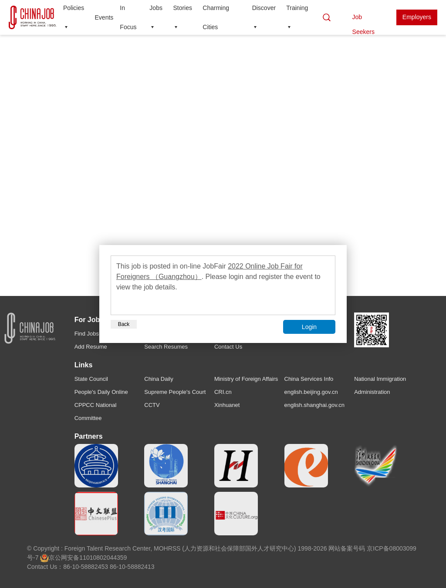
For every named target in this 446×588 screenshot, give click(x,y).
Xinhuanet (227, 405)
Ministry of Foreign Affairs (246, 379)
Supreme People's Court (175, 392)
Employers (416, 16)
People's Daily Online (101, 392)
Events (104, 17)
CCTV (151, 405)
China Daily (158, 379)
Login (309, 326)
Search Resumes (166, 346)
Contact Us (228, 346)
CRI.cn (223, 392)
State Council (91, 379)
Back (124, 324)
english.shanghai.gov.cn (314, 405)
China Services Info (309, 379)
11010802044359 (103, 557)
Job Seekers (363, 19)
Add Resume (90, 346)
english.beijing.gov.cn (311, 392)
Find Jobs (86, 333)
